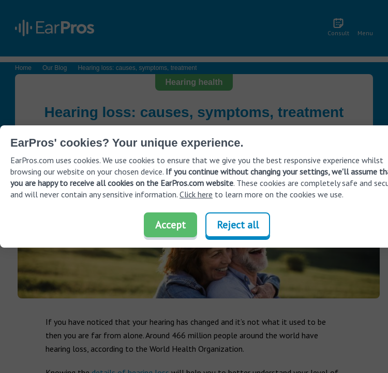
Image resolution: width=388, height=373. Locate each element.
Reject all (238, 225)
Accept (170, 225)
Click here (196, 194)
